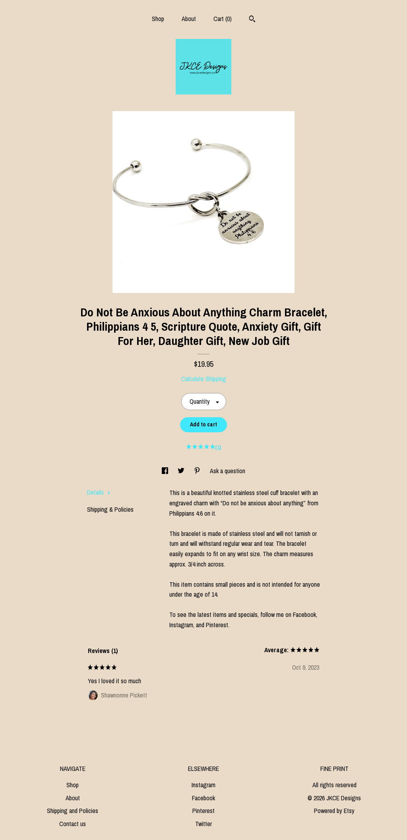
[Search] (252, 19)
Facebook (203, 798)
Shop (158, 18)
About (189, 18)
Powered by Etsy (334, 810)
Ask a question (227, 470)
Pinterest (203, 810)
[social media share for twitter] (182, 470)
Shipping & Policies (110, 509)
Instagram (203, 784)
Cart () (222, 18)
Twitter (203, 823)
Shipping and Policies (72, 810)
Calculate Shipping (203, 378)
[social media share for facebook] (166, 470)
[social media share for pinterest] (198, 470)
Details (98, 492)
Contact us (72, 823)
